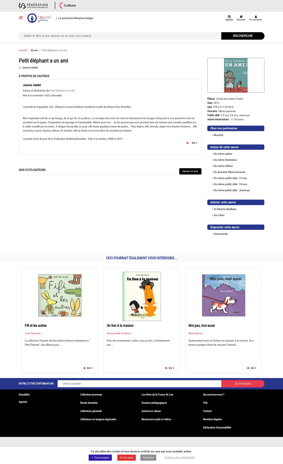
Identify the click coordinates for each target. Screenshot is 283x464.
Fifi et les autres (36, 325)
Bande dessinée (89, 402)
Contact (207, 411)
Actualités (24, 394)
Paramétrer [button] (148, 457)
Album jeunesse (236, 172)
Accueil (23, 50)
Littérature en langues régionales (98, 419)
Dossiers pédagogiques (154, 402)
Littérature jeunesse (91, 394)
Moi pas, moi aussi (201, 325)
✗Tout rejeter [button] (126, 457)
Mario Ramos (195, 333)
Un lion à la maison (120, 325)
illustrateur (231, 159)
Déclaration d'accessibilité (217, 427)
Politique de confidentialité (180, 457)
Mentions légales (212, 419)
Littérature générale (91, 411)
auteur (228, 153)
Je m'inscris (243, 383)
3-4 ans (243, 184)
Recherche (243, 35)
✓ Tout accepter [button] (100, 457)
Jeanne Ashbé (30, 67)
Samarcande (221, 233)
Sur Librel (219, 215)
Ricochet (218, 135)
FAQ (205, 402)
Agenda (23, 401)
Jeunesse (244, 190)
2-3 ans (243, 178)
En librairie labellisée (225, 209)
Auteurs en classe (151, 411)
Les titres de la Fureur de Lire (157, 394)
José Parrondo (33, 333)
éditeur (229, 165)
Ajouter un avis (190, 171)
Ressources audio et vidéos (156, 419)
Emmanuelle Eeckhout (119, 333)
